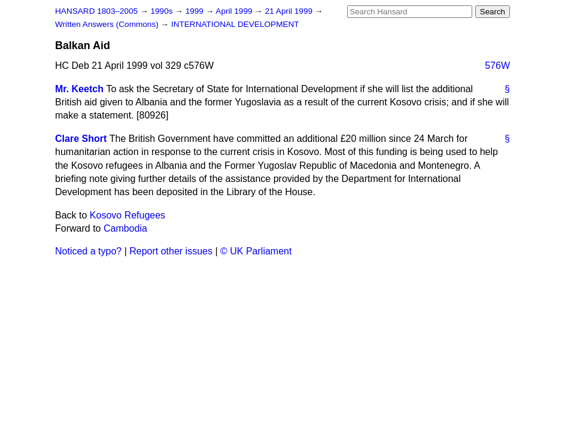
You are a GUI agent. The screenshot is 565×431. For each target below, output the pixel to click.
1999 (196, 11)
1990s (162, 11)
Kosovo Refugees (127, 215)
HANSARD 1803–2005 (96, 11)
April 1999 (234, 11)
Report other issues (170, 251)
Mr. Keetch (79, 89)
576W (497, 65)
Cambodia (125, 228)
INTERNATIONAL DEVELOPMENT (235, 24)
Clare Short (81, 138)
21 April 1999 (290, 11)
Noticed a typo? (88, 251)
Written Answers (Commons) (108, 24)
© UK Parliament (255, 251)
